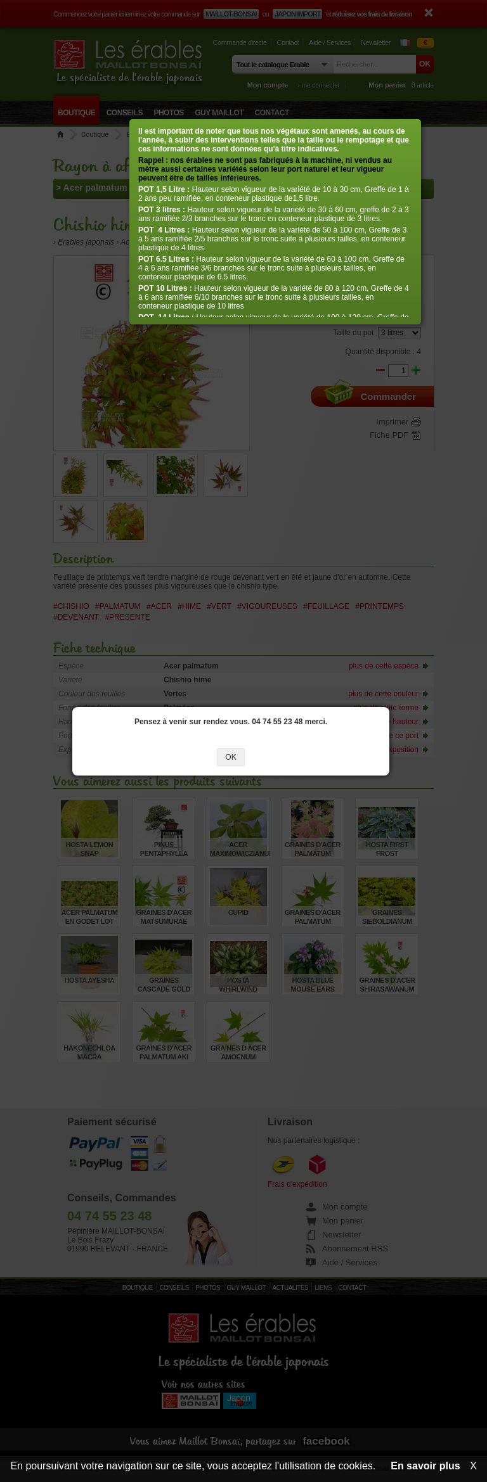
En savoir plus (425, 1465)
